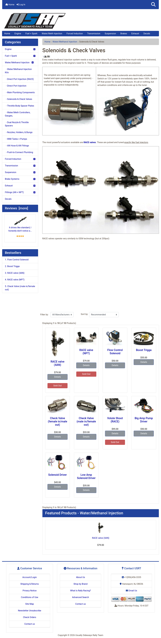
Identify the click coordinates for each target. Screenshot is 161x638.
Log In (21, 4)
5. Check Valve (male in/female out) (20, 288)
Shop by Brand (80, 584)
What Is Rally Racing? (80, 590)
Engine (17, 33)
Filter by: (44, 314)
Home (9, 4)
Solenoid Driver (57, 474)
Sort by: (84, 314)
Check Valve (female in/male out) (57, 421)
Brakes (123, 33)
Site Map (29, 604)
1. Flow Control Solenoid (17, 259)
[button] (153, 4)
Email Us (131, 590)
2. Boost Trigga (12, 266)
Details (57, 377)
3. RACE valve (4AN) (14, 273)
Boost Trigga (144, 350)
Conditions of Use (29, 597)
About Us (80, 577)
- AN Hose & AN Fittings (17, 145)
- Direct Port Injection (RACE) (19, 79)
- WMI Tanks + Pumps (16, 139)
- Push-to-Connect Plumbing (19, 152)
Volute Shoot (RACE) (115, 420)
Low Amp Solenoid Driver (86, 476)
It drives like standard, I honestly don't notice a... (20, 224)
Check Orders (29, 617)
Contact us (29, 624)
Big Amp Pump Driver (144, 420)
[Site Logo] (80, 21)
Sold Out (57, 385)
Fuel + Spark (31, 33)
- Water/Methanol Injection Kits (18, 71)
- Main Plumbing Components (20, 92)
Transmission (93, 33)
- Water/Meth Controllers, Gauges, (17, 114)
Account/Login (29, 577)
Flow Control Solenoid (115, 351)
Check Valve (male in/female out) (86, 421)
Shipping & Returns (29, 584)
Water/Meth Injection (52, 33)
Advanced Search (80, 597)
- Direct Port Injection (15, 85)
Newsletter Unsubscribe (29, 610)
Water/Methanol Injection (65, 41)
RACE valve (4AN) (57, 363)
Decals (147, 33)
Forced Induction (75, 33)
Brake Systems (20, 179)
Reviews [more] (16, 208)
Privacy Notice (30, 590)
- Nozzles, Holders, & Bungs (18, 132)
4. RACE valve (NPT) (14, 279)
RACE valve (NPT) (86, 351)
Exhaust (135, 33)
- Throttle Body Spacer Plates (19, 105)
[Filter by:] (62, 314)
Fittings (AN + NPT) (20, 192)
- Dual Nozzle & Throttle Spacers (17, 124)
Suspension (110, 33)
